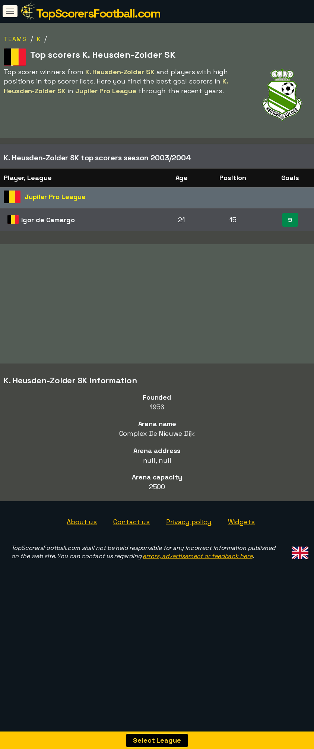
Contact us (131, 556)
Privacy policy (189, 556)
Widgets (241, 556)
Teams (15, 39)
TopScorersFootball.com (98, 13)
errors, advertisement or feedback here (197, 591)
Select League (157, 740)
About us (82, 556)
